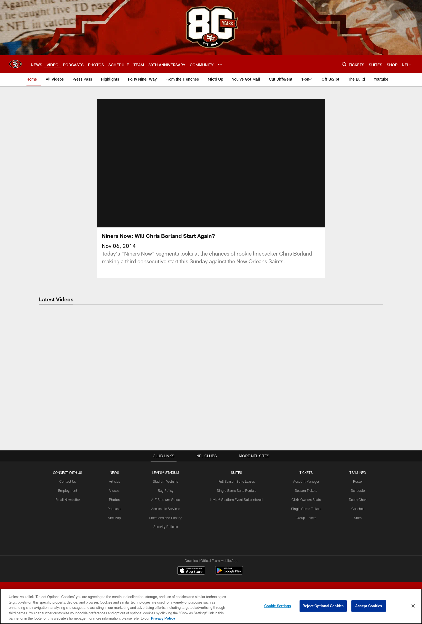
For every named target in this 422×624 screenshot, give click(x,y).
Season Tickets (306, 490)
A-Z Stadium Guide (165, 499)
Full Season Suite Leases (236, 481)
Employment (67, 490)
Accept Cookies (368, 606)
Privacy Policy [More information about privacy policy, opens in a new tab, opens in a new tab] (163, 618)
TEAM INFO (357, 472)
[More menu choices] (220, 64)
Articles (114, 481)
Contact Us (67, 481)
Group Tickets (306, 518)
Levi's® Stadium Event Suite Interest (236, 499)
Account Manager (306, 481)
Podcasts (114, 509)
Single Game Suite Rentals (236, 490)
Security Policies (165, 527)
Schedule (358, 490)
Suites (236, 472)
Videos (114, 490)
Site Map (114, 518)
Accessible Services (165, 509)
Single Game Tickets (306, 509)
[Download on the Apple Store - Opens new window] (191, 571)
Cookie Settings (277, 606)
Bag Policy (165, 490)
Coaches (357, 509)
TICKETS (306, 472)
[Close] (413, 606)
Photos (114, 499)
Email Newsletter (67, 499)
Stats (358, 518)
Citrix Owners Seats (306, 499)
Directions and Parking (165, 518)
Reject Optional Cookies (323, 606)
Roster (358, 481)
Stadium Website (165, 481)
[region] (211, 606)
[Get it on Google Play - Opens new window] (229, 573)
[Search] (344, 64)
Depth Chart (358, 499)
